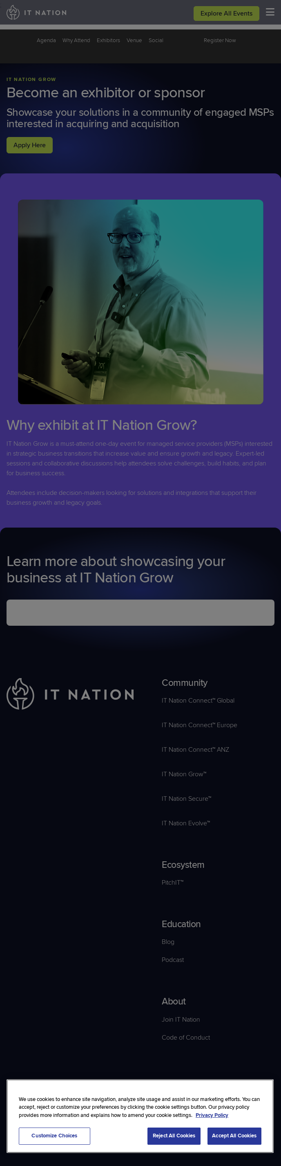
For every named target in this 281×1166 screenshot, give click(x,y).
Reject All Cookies (174, 1135)
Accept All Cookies (234, 1135)
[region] (140, 1116)
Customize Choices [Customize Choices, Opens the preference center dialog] (54, 1135)
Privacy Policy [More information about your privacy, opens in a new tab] (212, 1115)
